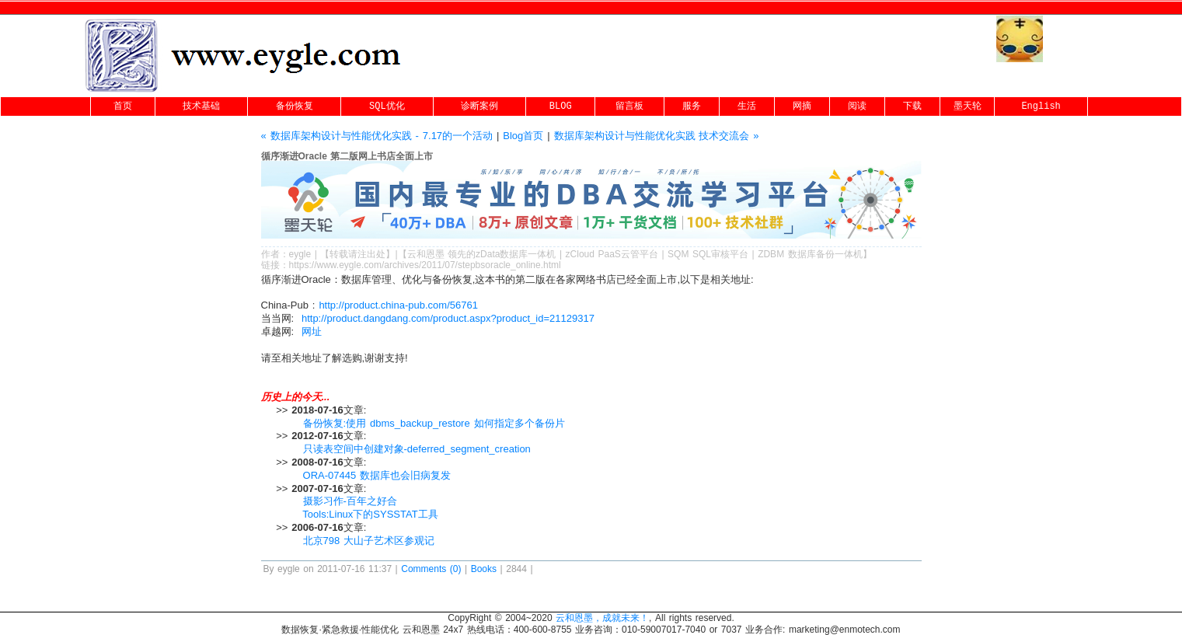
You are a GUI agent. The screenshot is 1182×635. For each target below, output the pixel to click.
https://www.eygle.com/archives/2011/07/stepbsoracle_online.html (425, 265)
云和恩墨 (426, 254)
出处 (376, 254)
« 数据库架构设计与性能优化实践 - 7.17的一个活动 (377, 135)
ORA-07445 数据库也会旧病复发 (377, 475)
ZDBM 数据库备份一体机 (810, 254)
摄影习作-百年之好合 (350, 501)
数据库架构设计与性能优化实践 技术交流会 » (656, 135)
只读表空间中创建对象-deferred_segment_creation (417, 449)
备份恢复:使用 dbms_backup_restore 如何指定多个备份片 (434, 423)
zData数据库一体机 (516, 254)
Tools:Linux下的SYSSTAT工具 (370, 514)
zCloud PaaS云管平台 (612, 254)
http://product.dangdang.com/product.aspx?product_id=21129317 (448, 318)
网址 (312, 331)
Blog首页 (523, 135)
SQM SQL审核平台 (708, 254)
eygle (300, 254)
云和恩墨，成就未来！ (602, 617)
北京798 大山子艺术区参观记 (369, 540)
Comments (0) (431, 568)
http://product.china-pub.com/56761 (398, 305)
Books (484, 568)
